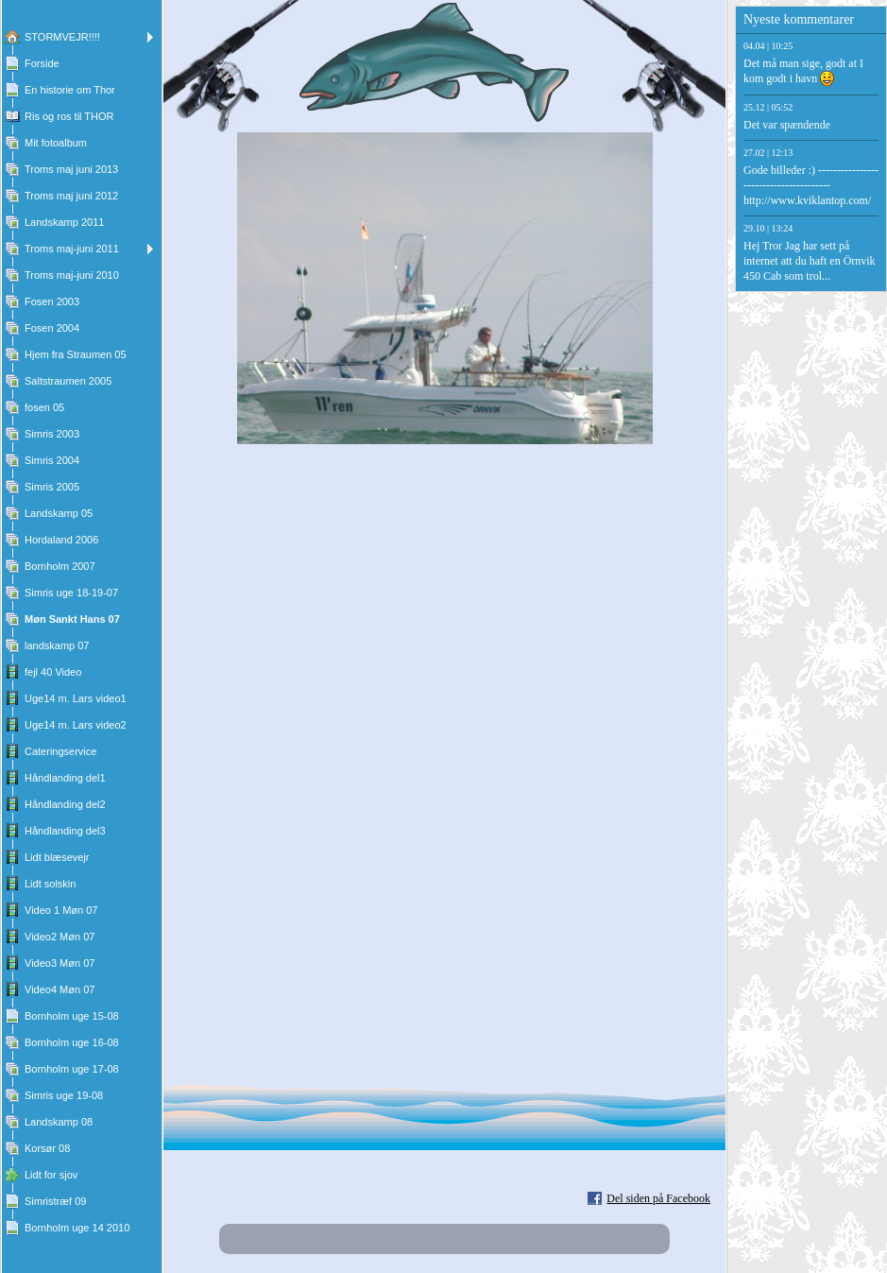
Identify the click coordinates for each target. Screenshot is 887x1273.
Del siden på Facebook (658, 1198)
